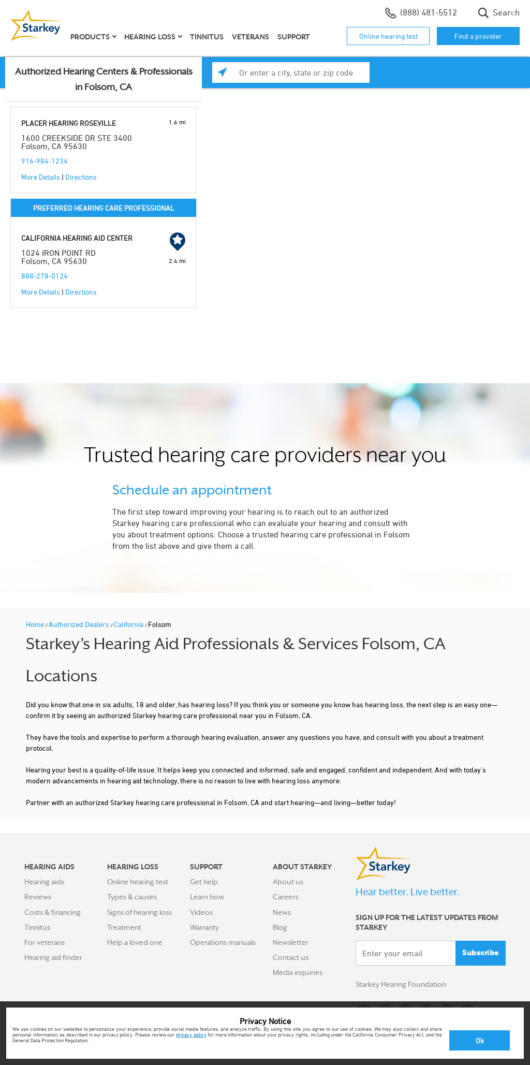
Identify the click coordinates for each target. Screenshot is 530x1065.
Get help (204, 882)
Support (293, 37)
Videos (201, 912)
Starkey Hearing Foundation (401, 984)
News (282, 912)
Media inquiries (297, 972)
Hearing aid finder (53, 957)
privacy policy (191, 1034)
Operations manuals (223, 942)
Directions (81, 176)
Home (36, 624)
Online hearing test (388, 36)
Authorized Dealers (80, 624)
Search (499, 13)
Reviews (37, 897)
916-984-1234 (44, 160)
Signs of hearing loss (139, 912)
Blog (280, 927)
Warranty (204, 927)
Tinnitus (207, 37)
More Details (40, 176)
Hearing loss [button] (149, 37)
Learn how (207, 897)
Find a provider (478, 36)
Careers (285, 897)
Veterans (250, 37)
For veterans (44, 942)
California (129, 624)
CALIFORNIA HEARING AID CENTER (76, 238)
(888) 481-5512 (421, 13)
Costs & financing (52, 912)
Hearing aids (44, 882)
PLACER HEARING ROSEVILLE (68, 123)
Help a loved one (135, 942)
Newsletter (290, 942)
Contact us (290, 957)
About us (288, 882)
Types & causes (132, 897)
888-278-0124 (44, 275)
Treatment (124, 927)
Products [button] (90, 37)
